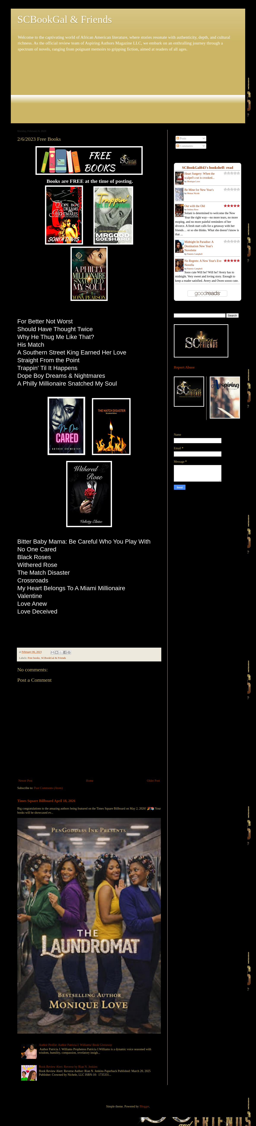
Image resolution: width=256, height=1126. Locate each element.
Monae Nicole (193, 193)
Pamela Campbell (195, 254)
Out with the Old (194, 206)
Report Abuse (184, 367)
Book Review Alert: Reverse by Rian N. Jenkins (68, 1066)
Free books (34, 657)
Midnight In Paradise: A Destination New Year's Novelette (198, 246)
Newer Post (25, 780)
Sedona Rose (192, 209)
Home (89, 780)
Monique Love (193, 181)
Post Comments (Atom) (48, 788)
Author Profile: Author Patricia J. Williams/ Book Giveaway (75, 1045)
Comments (184, 146)
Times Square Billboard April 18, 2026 (46, 801)
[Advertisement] (128, 87)
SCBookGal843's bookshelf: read (207, 168)
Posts (181, 138)
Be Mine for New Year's (199, 189)
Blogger (144, 1106)
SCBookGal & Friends (64, 19)
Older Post (153, 780)
